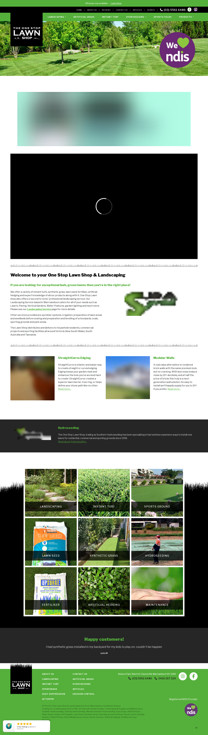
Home (79, 10)
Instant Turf (110, 17)
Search (151, 10)
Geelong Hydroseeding (75, 711)
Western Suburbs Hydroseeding (100, 711)
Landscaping (50, 679)
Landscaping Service (78, 706)
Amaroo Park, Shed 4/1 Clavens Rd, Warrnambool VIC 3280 (147, 674)
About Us (92, 10)
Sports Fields (163, 17)
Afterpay (48, 699)
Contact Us (122, 10)
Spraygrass (49, 689)
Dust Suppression (53, 694)
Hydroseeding (82, 684)
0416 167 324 (165, 678)
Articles (137, 10)
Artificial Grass (83, 17)
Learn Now (116, 3)
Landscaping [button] (56, 17)
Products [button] (185, 17)
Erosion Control (84, 694)
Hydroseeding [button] (135, 17)
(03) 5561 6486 (173, 9)
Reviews (106, 10)
